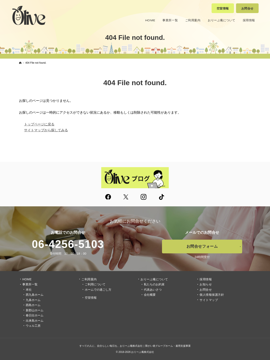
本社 (29, 289)
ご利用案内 (89, 279)
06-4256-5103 (68, 244)
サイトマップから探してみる (46, 130)
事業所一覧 (30, 284)
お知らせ (206, 284)
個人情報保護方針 (212, 294)
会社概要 (150, 294)
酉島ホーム (33, 305)
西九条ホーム (34, 294)
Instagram (144, 197)
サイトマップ (209, 300)
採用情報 (206, 279)
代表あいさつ (153, 289)
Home (27, 279)
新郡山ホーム (34, 310)
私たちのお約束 (154, 284)
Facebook (108, 197)
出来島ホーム (34, 320)
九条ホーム (33, 300)
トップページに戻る (39, 124)
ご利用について (95, 284)
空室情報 (91, 297)
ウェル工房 (33, 325)
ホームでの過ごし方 (98, 289)
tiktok (162, 197)
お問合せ (206, 289)
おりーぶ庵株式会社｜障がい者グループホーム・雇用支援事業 (155, 345)
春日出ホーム (34, 315)
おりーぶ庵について (154, 279)
